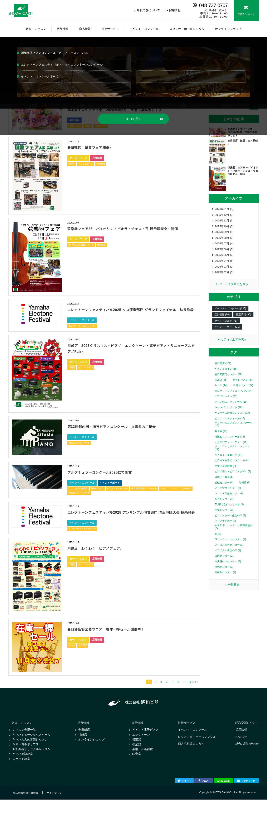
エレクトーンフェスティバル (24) (233, 396)
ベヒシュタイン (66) (226, 374)
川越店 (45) (221, 385)
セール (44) (221, 390)
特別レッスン (97, 494)
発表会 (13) (221, 436)
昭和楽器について (148, 10)
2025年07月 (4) (224, 246)
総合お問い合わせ (247, 757)
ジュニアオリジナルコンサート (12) (232, 453)
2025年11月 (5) (224, 221)
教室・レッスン (22, 735)
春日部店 (101, 164)
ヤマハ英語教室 (23, 768)
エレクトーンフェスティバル (82, 332)
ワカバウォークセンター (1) (230, 544)
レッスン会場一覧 (24, 742)
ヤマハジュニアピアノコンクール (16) (233, 429)
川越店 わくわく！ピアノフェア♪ (101, 559)
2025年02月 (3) (224, 276)
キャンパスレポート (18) (228, 412)
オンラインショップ (91, 752)
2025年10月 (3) (224, 227)
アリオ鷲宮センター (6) (228, 493)
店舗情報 (97, 158)
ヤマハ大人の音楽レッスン (81, 250)
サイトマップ (54, 808)
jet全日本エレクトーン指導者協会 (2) (233, 532)
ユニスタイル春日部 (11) (228, 460)
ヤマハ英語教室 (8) (225, 471)
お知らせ (241, 749)
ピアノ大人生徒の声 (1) (228, 555)
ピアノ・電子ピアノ (145, 742)
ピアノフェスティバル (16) (230, 423)
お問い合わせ (246, 14)
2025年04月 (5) (224, 264)
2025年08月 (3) (224, 239)
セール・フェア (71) (225, 325)
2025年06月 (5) (224, 252)
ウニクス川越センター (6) (229, 498)
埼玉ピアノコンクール (79, 448)
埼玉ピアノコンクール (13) (230, 442)
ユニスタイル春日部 (78, 494)
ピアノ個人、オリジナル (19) (231, 407)
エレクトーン (141, 747)
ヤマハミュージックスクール (31, 747)
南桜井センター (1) (225, 577)
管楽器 (136, 752)
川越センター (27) (243, 390)
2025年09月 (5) (224, 233)
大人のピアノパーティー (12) (231, 447)
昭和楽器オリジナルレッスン (31, 763)
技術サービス (186, 735)
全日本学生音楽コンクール (143, 494)
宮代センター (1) (224, 572)
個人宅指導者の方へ (191, 757)
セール (72, 164)
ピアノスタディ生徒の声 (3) (230, 520)
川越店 (72, 373)
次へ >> (193, 693)
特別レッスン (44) (243, 385)
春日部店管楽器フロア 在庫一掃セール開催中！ (115, 640)
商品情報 (137, 735)
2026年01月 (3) (224, 209)
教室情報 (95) (243, 319)
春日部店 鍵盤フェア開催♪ (94, 147)
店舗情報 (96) (222, 319)
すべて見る (133, 119)
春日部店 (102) (223, 368)
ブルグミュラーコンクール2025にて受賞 (107, 478)
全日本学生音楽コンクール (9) (231, 465)
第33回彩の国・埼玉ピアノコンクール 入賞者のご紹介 (122, 432)
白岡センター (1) (224, 561)
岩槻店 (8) (244, 487)
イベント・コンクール (81, 326)
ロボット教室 (21, 774)
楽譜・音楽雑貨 (142, 763)
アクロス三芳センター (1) (229, 550)
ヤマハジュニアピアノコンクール (175, 494)
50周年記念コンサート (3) (229, 509)
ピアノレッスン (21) (226, 401)
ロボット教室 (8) (224, 482)
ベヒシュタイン (85, 164)
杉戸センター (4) (224, 504)
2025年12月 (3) (224, 215)
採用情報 (175, 10)
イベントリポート (110, 488)
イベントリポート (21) (227, 331)
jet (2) (218, 539)
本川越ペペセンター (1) (228, 566)
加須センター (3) (224, 515)
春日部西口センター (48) (228, 379)
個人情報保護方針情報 (25, 808)
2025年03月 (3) (224, 270)
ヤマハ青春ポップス (26, 758)
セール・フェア (78, 158)
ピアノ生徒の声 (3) (225, 526)
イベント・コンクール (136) (230, 313)
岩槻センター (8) (224, 487)
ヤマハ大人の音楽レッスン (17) (232, 418)
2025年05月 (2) (224, 258)
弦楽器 (136, 758)
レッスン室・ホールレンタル (197, 749)
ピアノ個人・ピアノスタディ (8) (233, 476)
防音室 (136, 768)
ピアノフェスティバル (117, 494)
